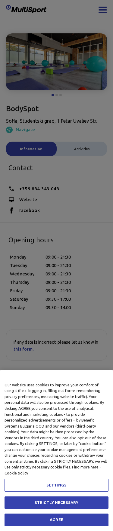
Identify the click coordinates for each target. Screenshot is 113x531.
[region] (56, 450)
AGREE (56, 519)
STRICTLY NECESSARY (56, 502)
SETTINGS (56, 485)
